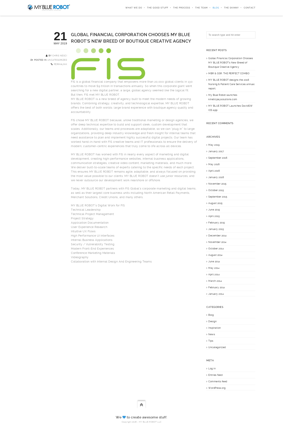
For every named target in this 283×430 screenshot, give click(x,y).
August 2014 (215, 255)
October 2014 (216, 248)
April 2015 (214, 216)
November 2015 (217, 183)
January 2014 (216, 294)
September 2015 (217, 196)
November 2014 (217, 242)
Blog (216, 7)
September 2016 (217, 157)
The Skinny (231, 7)
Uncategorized (57, 60)
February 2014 (216, 287)
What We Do (133, 7)
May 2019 (214, 145)
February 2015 (216, 222)
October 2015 (216, 190)
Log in (212, 368)
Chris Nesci (59, 55)
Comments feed (217, 381)
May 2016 (214, 164)
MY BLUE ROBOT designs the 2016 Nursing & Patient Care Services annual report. (231, 84)
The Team (201, 7)
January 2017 (216, 151)
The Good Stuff (157, 7)
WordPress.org (217, 388)
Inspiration (214, 328)
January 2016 (216, 177)
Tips (210, 340)
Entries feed (215, 375)
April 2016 (214, 170)
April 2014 (214, 274)
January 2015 (216, 229)
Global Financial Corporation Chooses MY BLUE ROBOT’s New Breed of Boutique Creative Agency (230, 62)
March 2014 (215, 281)
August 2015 (215, 203)
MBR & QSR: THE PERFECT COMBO (228, 73)
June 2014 (214, 261)
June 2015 (214, 209)
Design (212, 321)
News (211, 334)
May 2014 (214, 268)
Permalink (60, 64)
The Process (181, 7)
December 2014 (217, 235)
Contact (249, 7)
